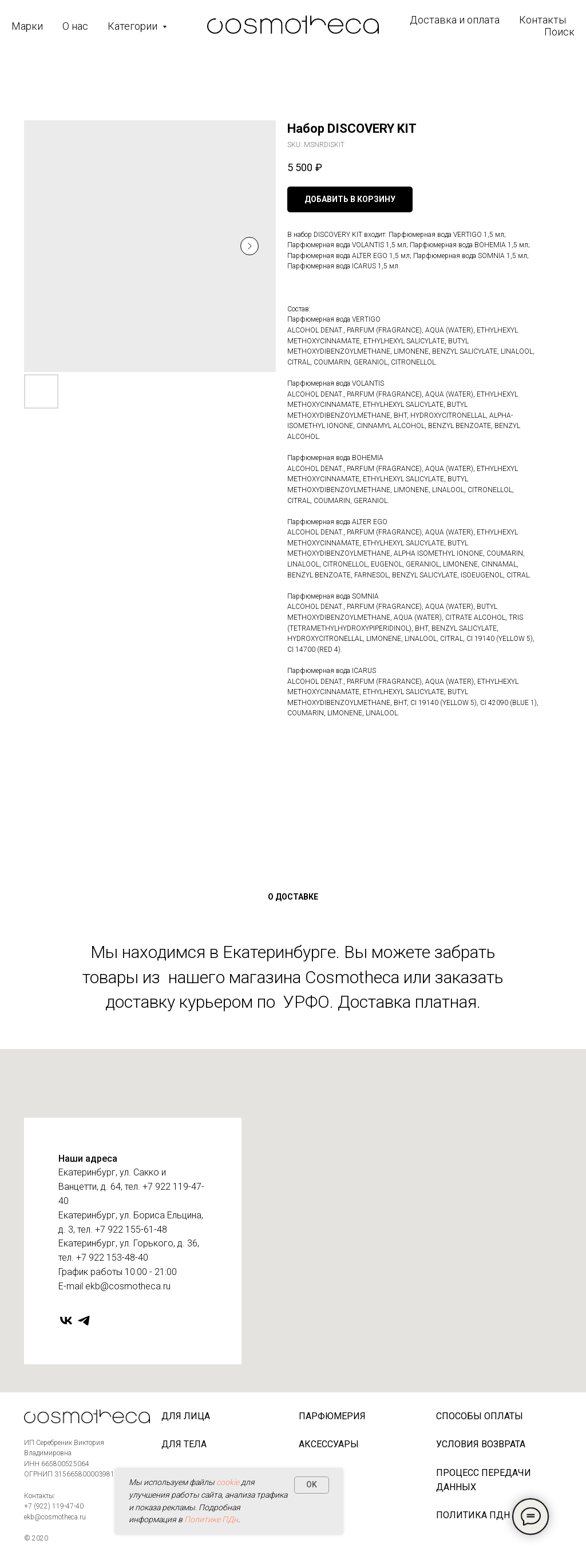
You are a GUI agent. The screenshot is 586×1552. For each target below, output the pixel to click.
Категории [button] (134, 26)
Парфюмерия (332, 1416)
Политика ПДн (473, 1515)
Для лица (185, 1416)
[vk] (66, 1320)
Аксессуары (329, 1444)
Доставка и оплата (455, 20)
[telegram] (84, 1320)
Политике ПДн (211, 1519)
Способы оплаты (479, 1416)
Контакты (542, 20)
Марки (27, 26)
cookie (227, 1482)
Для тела (184, 1444)
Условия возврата (480, 1444)
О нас (75, 26)
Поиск (559, 32)
